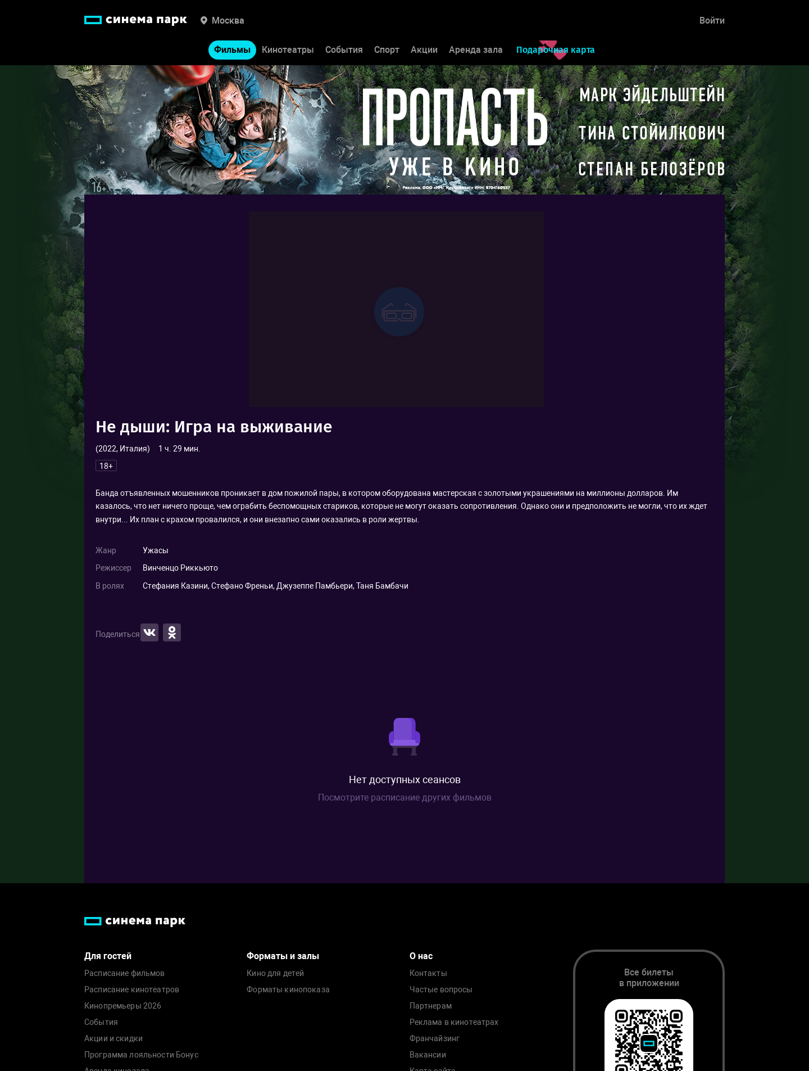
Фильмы (232, 49)
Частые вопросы (441, 990)
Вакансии (428, 1055)
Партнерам (431, 1006)
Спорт (386, 49)
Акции (424, 49)
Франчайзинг (435, 1038)
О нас (421, 956)
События (344, 49)
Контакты (428, 973)
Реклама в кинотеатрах (454, 1022)
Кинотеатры (288, 49)
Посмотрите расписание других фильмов (405, 797)
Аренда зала (476, 49)
